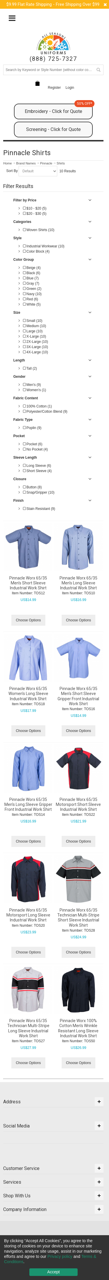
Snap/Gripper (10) (38, 492)
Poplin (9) (32, 428)
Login (70, 88)
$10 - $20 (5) (35, 208)
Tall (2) (30, 368)
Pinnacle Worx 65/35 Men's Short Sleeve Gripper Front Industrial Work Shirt (78, 696)
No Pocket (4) (35, 449)
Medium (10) (34, 326)
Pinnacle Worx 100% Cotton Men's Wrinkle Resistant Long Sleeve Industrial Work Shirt (78, 1028)
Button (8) (32, 487)
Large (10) (33, 331)
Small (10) (32, 321)
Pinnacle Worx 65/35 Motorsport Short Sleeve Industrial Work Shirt (78, 804)
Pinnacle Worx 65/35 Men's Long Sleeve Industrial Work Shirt (78, 583)
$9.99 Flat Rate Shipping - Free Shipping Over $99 (52, 4)
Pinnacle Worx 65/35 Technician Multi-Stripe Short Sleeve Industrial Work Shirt (78, 918)
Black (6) (31, 273)
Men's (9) (32, 385)
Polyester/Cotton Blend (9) (45, 411)
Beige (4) (32, 268)
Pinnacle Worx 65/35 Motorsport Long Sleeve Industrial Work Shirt (28, 915)
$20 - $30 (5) (35, 214)
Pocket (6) (32, 444)
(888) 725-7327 (53, 59)
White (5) (32, 304)
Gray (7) (31, 283)
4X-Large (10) (35, 352)
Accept (53, 1272)
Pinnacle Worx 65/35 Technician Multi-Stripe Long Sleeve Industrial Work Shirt (28, 1028)
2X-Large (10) (35, 342)
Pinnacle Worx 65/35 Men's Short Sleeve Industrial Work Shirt (28, 583)
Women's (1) (34, 390)
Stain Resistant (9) (39, 509)
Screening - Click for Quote (53, 129)
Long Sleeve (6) (37, 466)
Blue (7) (31, 278)
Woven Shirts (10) (38, 230)
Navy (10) (32, 294)
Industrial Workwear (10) (44, 246)
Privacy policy (59, 1256)
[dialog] (54, 1257)
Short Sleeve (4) (37, 471)
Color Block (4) (36, 251)
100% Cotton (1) (37, 406)
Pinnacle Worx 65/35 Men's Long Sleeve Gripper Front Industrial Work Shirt (28, 804)
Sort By (12, 171)
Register (54, 88)
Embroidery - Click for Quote (59, 109)
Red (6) (30, 299)
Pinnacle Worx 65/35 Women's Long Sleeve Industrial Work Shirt (28, 693)
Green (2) (32, 289)
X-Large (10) (34, 336)
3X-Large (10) (35, 347)
